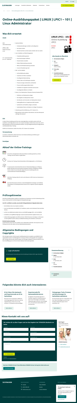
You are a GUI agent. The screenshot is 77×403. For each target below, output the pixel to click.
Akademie (35, 6)
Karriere (47, 6)
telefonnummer (7, 337)
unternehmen (7, 332)
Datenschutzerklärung (13, 358)
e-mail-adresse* (34, 332)
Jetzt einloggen (11, 259)
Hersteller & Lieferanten (26, 6)
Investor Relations (43, 389)
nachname (33, 327)
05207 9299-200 (25, 387)
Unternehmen (42, 6)
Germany (62, 396)
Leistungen (17, 6)
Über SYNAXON (42, 384)
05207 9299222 (63, 344)
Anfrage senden (10, 354)
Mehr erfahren (9, 308)
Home (4, 10)
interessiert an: (34, 337)
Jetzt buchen (56, 80)
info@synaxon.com (26, 389)
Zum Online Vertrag (9, 368)
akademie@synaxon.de (65, 347)
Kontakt (23, 384)
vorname (6, 327)
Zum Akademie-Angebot (68, 6)
